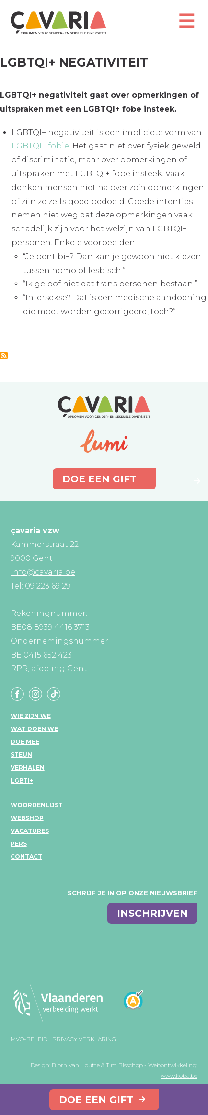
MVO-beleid (29, 1039)
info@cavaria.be (43, 572)
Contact (26, 856)
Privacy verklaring (84, 1039)
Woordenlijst (37, 804)
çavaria (58, 22)
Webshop (27, 817)
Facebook (17, 694)
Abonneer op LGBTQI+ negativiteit (4, 355)
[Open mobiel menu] (186, 25)
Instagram (35, 694)
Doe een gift (96, 1099)
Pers (19, 843)
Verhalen (28, 767)
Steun (21, 754)
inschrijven (152, 913)
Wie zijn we (31, 715)
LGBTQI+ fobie (40, 145)
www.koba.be (179, 1075)
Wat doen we (34, 728)
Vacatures (30, 830)
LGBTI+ (22, 780)
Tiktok (53, 694)
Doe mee (25, 741)
